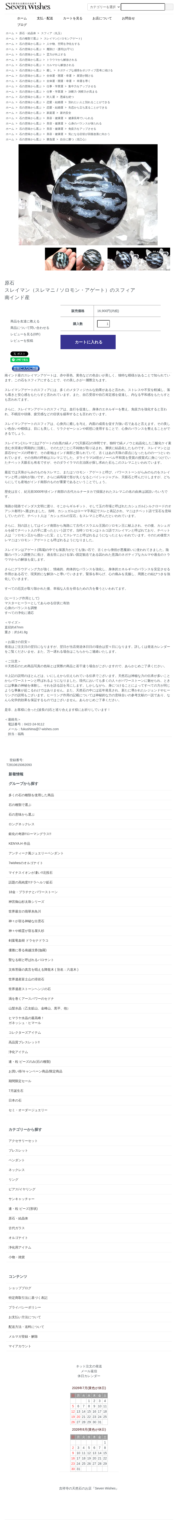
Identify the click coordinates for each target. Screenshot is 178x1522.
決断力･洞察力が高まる (83, 91)
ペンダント (17, 1160)
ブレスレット (18, 1150)
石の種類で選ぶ (29, 38)
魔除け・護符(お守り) (60, 49)
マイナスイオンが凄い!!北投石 (31, 872)
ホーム (20, 18)
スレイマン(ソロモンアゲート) (63, 38)
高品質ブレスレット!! (24, 1042)
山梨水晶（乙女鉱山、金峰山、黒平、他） (39, 1008)
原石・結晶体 (27, 33)
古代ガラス (17, 1228)
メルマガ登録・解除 (23, 1336)
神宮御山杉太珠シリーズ (26, 902)
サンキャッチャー (22, 1199)
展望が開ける (85, 75)
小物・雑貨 (17, 1257)
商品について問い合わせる (29, 328)
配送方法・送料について (26, 1327)
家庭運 (51, 112)
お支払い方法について (25, 1317)
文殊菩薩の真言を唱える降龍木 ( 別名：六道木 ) (43, 969)
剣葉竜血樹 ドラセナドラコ (28, 940)
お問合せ (126, 18)
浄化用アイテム (20, 1247)
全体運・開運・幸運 (59, 75)
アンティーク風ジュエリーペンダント (36, 853)
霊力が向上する (56, 54)
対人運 (51, 97)
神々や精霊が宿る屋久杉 (26, 931)
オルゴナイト (18, 1238)
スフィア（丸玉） (52, 33)
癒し (49, 70)
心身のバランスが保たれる (85, 123)
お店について (100, 18)
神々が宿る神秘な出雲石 (26, 921)
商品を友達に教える (25, 321)
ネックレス (17, 1170)
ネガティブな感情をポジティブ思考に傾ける (85, 70)
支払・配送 (43, 18)
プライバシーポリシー (25, 1307)
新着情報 (16, 774)
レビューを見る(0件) (25, 334)
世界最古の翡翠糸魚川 (25, 911)
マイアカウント (20, 1346)
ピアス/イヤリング (22, 1189)
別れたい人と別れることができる (89, 102)
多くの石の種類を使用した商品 (31, 795)
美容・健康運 (55, 118)
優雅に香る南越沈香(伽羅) (27, 950)
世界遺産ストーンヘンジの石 (30, 989)
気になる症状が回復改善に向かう (89, 134)
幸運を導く (84, 81)
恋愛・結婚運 (55, 102)
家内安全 (65, 112)
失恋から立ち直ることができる (87, 107)
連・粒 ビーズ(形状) (23, 1208)
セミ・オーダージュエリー (28, 1110)
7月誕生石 (16, 1091)
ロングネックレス (22, 824)
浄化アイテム (18, 1052)
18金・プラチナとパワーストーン (33, 892)
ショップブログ (20, 1288)
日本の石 (15, 1100)
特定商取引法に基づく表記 (28, 1298)
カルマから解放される (60, 65)
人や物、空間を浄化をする (63, 43)
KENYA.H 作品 (19, 843)
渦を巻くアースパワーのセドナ (31, 998)
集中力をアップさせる (82, 86)
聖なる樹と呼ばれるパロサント (31, 960)
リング (13, 1179)
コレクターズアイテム (25, 1032)
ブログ (30, 24)
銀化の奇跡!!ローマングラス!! (30, 834)
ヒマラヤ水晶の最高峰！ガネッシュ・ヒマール (26, 1020)
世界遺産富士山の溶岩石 (26, 979)
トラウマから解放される (62, 59)
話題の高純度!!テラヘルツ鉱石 (31, 882)
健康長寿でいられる (80, 118)
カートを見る (71, 18)
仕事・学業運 (55, 86)
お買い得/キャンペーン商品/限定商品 (35, 1071)
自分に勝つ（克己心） (74, 139)
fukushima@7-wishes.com (40, 729)
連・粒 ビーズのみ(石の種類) (30, 1061)
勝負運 (51, 139)
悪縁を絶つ (67, 97)
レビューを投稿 (21, 340)
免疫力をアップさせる (82, 128)
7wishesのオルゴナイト (26, 863)
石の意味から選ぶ (30, 43)
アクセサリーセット (23, 1141)
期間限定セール (20, 1081)
